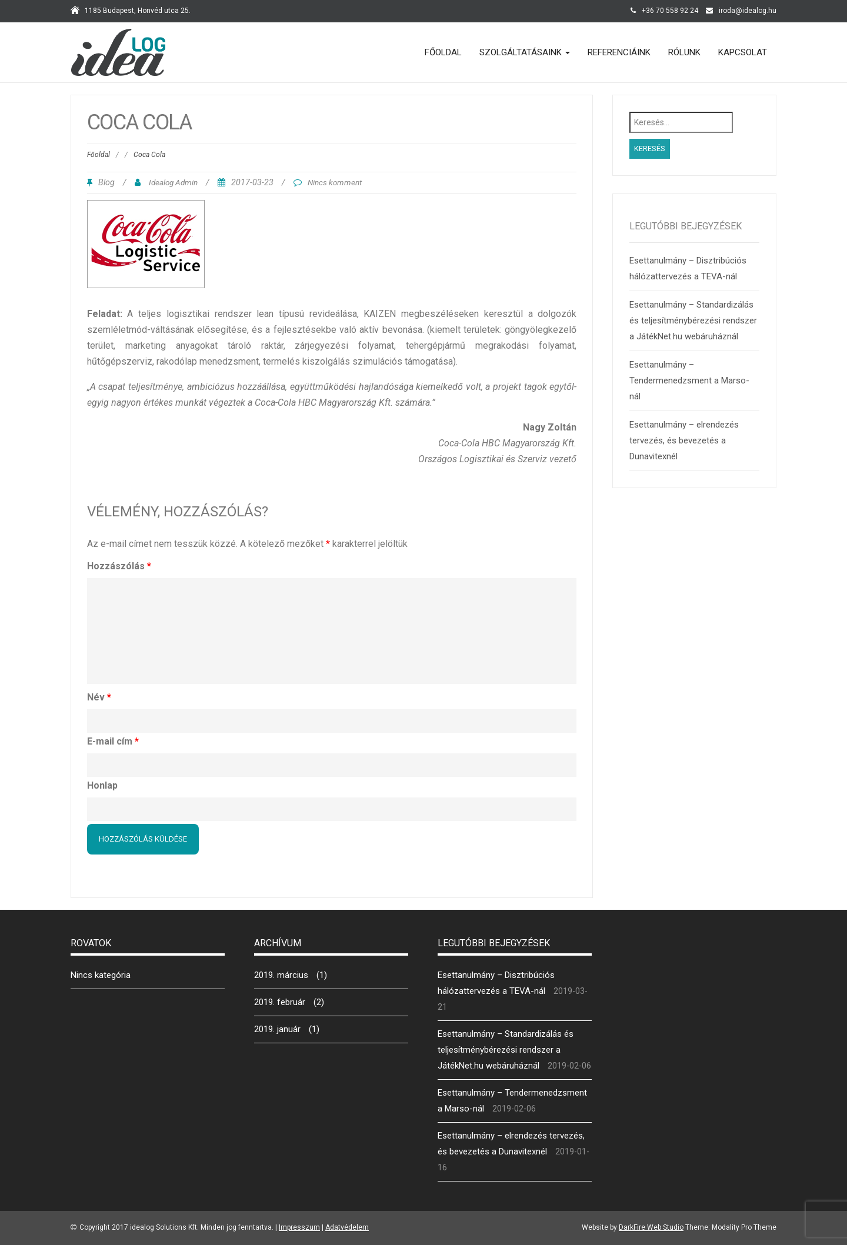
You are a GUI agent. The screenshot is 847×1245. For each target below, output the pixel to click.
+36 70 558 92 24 (670, 10)
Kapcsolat (742, 52)
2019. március (281, 975)
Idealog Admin (173, 182)
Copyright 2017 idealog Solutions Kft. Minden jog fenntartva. (176, 1227)
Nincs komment (335, 182)
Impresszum (299, 1227)
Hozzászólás (119, 566)
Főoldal (443, 52)
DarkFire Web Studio (651, 1227)
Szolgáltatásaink (524, 52)
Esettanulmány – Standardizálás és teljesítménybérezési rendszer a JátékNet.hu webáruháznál (693, 320)
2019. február (279, 1002)
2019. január (277, 1029)
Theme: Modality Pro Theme (730, 1227)
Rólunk (684, 52)
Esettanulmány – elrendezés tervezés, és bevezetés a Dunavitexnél (684, 440)
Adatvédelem (347, 1227)
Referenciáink (619, 52)
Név (99, 697)
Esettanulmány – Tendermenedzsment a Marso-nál (689, 380)
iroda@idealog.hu (747, 10)
